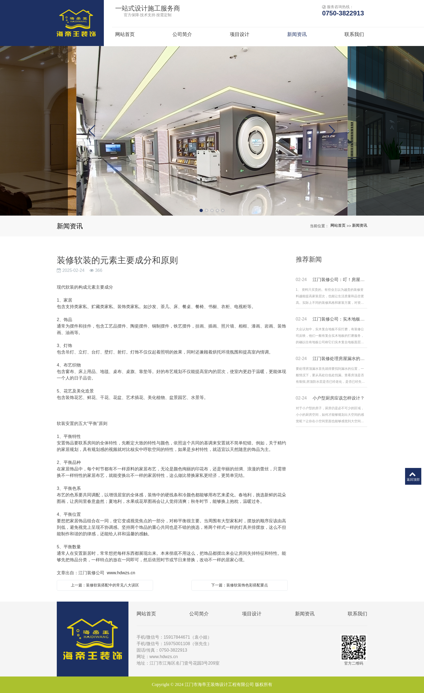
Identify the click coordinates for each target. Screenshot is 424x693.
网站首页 (338, 225)
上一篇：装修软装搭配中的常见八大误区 (105, 585)
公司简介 (199, 613)
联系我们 (357, 613)
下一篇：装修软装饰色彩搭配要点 (239, 585)
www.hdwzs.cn (121, 572)
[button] (201, 210)
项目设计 (251, 613)
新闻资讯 (359, 225)
